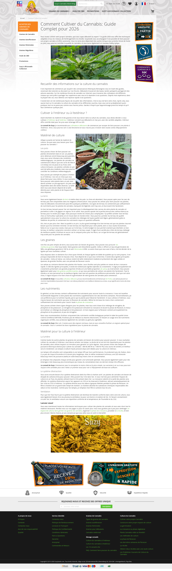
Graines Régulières (26, 50)
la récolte (119, 411)
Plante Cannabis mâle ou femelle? (132, 532)
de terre (66, 199)
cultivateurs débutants (78, 125)
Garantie (55, 539)
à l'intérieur (51, 120)
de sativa (103, 269)
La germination (125, 526)
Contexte (21, 522)
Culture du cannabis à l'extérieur (98, 544)
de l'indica (109, 279)
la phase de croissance (84, 302)
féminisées (78, 249)
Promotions (23, 61)
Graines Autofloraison (27, 40)
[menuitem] (59, 11)
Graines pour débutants (95, 529)
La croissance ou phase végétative (132, 529)
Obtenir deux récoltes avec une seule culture (136, 549)
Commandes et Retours (60, 546)
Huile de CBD (24, 56)
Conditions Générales (60, 532)
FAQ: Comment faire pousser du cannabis (101, 550)
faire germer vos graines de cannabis (68, 411)
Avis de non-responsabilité (28, 529)
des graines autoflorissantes (67, 271)
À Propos (21, 519)
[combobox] (91, 3)
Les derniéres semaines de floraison (133, 542)
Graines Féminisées (26, 45)
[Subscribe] (106, 506)
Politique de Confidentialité (62, 529)
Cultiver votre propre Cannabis (131, 519)
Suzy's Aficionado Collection (25, 67)
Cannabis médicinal (93, 532)
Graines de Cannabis (27, 34)
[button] (152, 3)
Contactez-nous (57, 519)
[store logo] (31, 7)
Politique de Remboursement (63, 522)
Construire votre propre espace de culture (135, 522)
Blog (65, 4)
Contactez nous (23, 526)
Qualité (20, 532)
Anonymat (55, 542)
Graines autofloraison (94, 522)
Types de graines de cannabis (97, 519)
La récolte (123, 546)
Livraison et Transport (60, 526)
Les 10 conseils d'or (93, 547)
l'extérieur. (63, 120)
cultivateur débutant (70, 279)
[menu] (93, 11)
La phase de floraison (128, 539)
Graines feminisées (93, 526)
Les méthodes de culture (129, 536)
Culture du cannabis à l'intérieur (98, 540)
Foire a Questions (58, 536)
